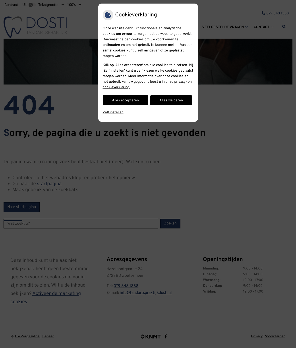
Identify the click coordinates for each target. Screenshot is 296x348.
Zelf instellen (113, 112)
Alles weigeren (171, 100)
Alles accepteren (125, 100)
